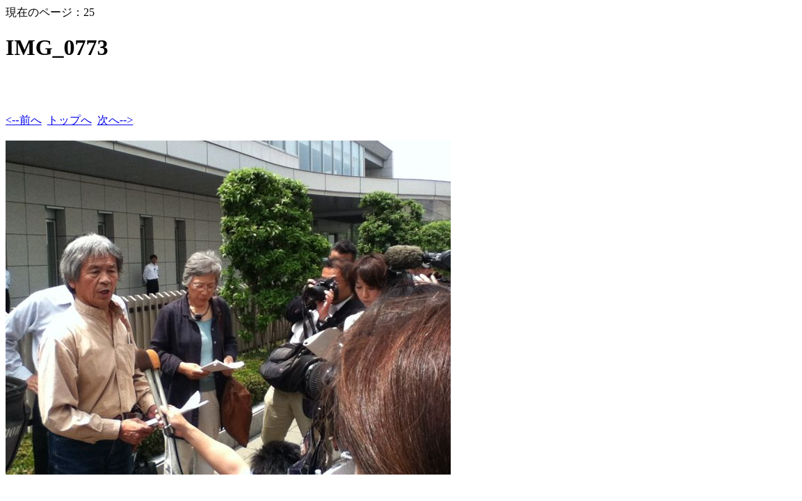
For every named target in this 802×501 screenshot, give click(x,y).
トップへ (69, 120)
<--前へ (24, 120)
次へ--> (115, 120)
